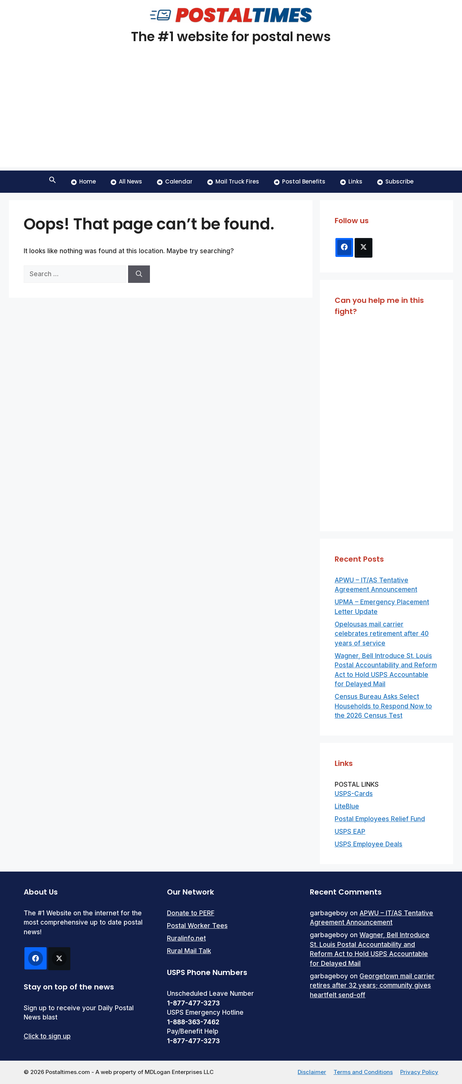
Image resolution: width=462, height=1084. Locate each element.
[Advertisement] (231, 115)
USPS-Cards (354, 793)
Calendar (174, 181)
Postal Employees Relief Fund (380, 819)
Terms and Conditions (363, 1071)
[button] (52, 182)
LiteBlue (347, 806)
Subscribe (395, 181)
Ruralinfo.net (186, 938)
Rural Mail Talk (189, 951)
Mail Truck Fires (233, 181)
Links (351, 181)
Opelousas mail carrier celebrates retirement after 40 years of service (382, 634)
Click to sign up (47, 1036)
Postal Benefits (299, 181)
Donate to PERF (190, 913)
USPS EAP (350, 831)
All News (126, 181)
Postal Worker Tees (197, 925)
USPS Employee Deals (368, 844)
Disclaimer (312, 1071)
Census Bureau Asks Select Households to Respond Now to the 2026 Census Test (383, 706)
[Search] (139, 274)
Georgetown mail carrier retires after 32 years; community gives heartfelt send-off (372, 985)
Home (83, 181)
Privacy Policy (419, 1071)
